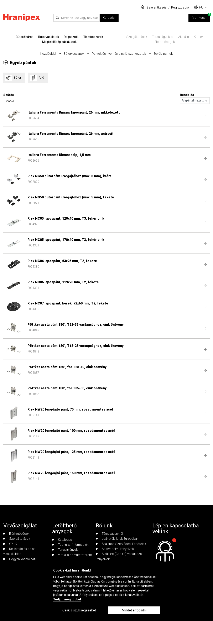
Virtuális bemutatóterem (72, 555)
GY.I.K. (10, 544)
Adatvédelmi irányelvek (115, 549)
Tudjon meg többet (67, 599)
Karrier (198, 37)
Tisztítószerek (93, 37)
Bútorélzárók (24, 37)
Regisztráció (180, 7)
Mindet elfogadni (134, 610)
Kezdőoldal (48, 54)
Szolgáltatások (136, 37)
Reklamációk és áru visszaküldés (19, 551)
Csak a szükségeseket (79, 610)
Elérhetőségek (165, 42)
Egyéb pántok (163, 54)
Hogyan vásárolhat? (20, 559)
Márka (10, 101)
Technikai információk (70, 545)
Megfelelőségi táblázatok (59, 42)
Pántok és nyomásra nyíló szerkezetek (119, 54)
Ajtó (38, 78)
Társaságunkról (162, 37)
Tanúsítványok (65, 550)
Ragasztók (71, 37)
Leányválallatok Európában (117, 539)
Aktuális (183, 37)
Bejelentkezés (157, 7)
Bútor (14, 78)
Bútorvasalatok (48, 37)
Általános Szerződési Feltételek (121, 544)
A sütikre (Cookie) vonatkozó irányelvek (119, 556)
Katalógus (62, 540)
